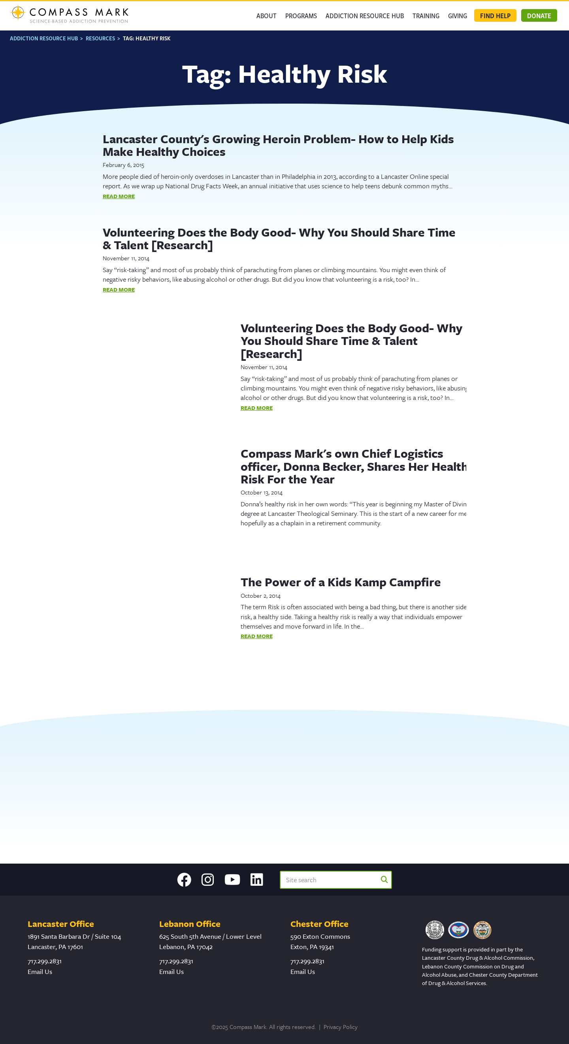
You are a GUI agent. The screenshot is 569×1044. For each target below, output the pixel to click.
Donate (539, 15)
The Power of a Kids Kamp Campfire (341, 581)
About (266, 15)
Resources (100, 38)
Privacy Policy (341, 1026)
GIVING (457, 15)
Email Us (40, 971)
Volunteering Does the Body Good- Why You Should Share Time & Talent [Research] (279, 238)
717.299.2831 (45, 961)
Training (426, 15)
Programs (301, 15)
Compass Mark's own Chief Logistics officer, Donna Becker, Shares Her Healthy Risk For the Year (358, 466)
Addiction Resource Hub (365, 15)
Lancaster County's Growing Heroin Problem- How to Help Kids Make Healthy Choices (278, 145)
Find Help (495, 15)
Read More (119, 196)
